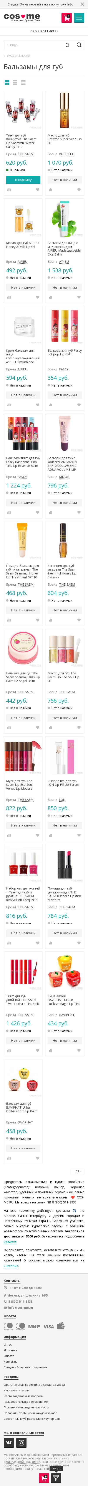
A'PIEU (22, 262)
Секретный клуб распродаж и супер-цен (32, 1418)
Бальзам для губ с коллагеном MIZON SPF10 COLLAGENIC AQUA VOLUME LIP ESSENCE (62, 464)
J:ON (62, 800)
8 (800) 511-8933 (44, 31)
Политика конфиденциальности (26, 1407)
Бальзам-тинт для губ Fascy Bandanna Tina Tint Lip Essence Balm (23, 462)
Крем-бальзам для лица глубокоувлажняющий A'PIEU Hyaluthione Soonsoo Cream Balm (23, 356)
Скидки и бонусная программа (25, 1367)
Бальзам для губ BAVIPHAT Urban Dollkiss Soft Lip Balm (21, 1107)
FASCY (63, 369)
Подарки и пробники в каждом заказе (30, 1413)
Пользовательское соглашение (26, 1401)
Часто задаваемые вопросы (23, 1396)
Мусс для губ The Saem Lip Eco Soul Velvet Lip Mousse (19, 785)
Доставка (10, 1350)
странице (11, 1265)
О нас (8, 1344)
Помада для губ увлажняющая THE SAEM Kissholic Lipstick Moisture (64, 894)
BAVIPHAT (67, 1015)
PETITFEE (66, 154)
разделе (10, 1241)
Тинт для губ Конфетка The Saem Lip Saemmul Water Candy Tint (21, 141)
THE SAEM (25, 154)
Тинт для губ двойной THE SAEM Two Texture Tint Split (22, 1000)
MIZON (64, 477)
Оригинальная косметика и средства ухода (34, 1384)
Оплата (9, 1356)
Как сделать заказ (16, 1390)
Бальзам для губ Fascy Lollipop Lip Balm (65, 352)
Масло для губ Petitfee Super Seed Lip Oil (65, 139)
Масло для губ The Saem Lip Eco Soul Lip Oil (63, 677)
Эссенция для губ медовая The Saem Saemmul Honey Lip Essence (62, 571)
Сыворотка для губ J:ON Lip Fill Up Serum (63, 783)
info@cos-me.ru (20, 1308)
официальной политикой (22, 1462)
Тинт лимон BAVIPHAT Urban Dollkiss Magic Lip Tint (64, 1000)
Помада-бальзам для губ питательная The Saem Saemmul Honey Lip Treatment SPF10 (22, 571)
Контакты (10, 1361)
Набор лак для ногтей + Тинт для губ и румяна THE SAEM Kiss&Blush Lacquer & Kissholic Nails (23, 894)
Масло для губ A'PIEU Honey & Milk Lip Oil (22, 245)
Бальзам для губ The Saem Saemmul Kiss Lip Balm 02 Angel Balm (23, 677)
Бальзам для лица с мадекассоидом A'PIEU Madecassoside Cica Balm (64, 248)
